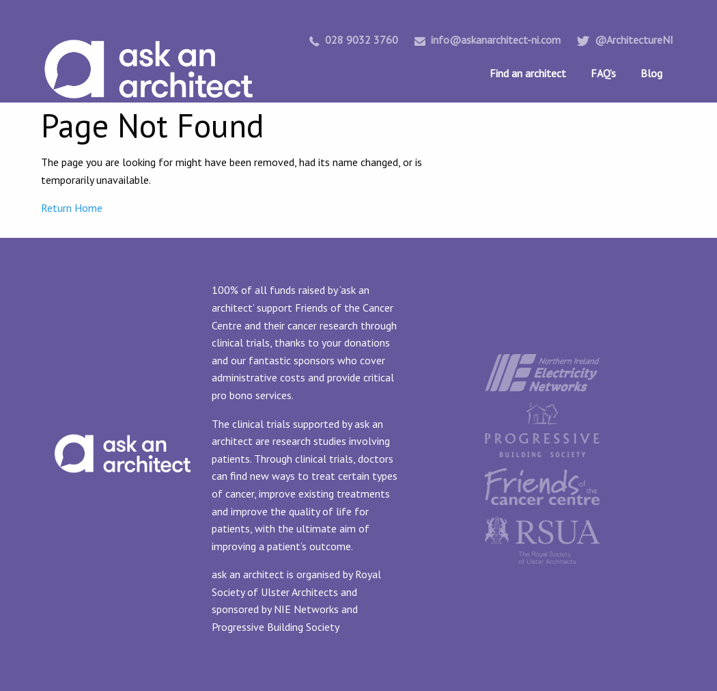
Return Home (71, 208)
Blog (651, 73)
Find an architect (528, 73)
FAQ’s (603, 73)
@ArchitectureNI (625, 39)
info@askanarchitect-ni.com (487, 39)
